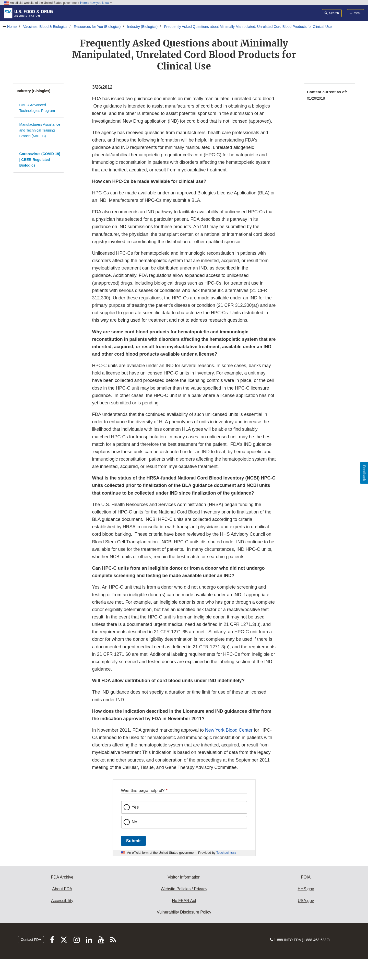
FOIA (306, 877)
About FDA (62, 889)
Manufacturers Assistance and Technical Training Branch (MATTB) (39, 130)
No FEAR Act (184, 900)
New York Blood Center (229, 730)
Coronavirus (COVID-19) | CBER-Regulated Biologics (39, 159)
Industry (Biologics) (142, 27)
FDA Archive (62, 877)
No (134, 822)
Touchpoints (224, 853)
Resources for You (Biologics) (97, 27)
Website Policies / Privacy (184, 889)
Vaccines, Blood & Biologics (45, 27)
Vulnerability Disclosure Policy (184, 912)
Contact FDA (31, 940)
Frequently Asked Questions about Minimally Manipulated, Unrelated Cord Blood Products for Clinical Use (248, 27)
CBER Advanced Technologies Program (37, 108)
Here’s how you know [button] (96, 3)
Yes (135, 807)
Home (12, 27)
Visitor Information (184, 877)
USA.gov (306, 900)
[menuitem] (329, 96)
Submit (133, 840)
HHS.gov (306, 889)
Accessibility (62, 900)
